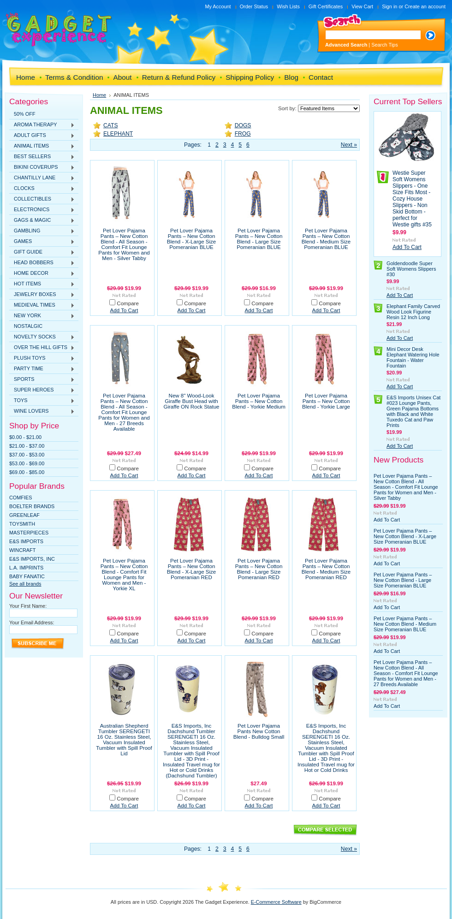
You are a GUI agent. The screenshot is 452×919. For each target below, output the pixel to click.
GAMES (42, 241)
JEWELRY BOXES (42, 294)
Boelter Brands (31, 506)
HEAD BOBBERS (42, 263)
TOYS (42, 400)
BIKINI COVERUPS (42, 167)
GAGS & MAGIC (42, 220)
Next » (349, 145)
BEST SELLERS (42, 157)
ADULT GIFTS (42, 135)
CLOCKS (42, 188)
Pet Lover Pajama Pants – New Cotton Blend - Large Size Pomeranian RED (259, 569)
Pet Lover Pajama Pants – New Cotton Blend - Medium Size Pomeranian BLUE (326, 239)
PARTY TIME (42, 369)
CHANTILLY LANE (42, 178)
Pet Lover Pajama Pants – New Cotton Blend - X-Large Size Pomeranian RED (191, 569)
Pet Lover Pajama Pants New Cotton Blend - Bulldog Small (258, 731)
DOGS (243, 125)
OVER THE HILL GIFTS (42, 347)
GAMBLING (42, 231)
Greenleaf (24, 515)
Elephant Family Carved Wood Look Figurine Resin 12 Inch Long (413, 311)
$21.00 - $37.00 (26, 446)
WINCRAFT (22, 550)
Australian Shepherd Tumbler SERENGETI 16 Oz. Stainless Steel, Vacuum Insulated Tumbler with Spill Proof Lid (124, 739)
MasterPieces (28, 532)
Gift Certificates (326, 6)
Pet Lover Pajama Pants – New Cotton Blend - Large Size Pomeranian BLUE (259, 239)
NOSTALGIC (28, 326)
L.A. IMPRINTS (26, 567)
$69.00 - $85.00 (26, 472)
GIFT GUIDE (42, 252)
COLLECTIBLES (42, 199)
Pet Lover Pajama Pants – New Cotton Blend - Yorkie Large (326, 401)
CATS (110, 125)
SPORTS (42, 379)
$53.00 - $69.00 (26, 463)
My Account (218, 6)
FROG (243, 133)
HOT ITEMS (42, 284)
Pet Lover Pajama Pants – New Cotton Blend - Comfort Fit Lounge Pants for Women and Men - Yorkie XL (124, 574)
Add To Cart (124, 310)
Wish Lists (288, 6)
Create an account (425, 6)
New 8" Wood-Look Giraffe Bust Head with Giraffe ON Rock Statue (191, 401)
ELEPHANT (118, 133)
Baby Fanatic (27, 576)
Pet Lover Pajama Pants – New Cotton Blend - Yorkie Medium (258, 401)
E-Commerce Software (276, 902)
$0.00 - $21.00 (25, 437)
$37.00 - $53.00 (26, 454)
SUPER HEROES (42, 390)
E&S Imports (26, 541)
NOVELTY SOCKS (42, 337)
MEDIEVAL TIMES (42, 305)
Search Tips (384, 44)
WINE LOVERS (42, 411)
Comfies (20, 497)
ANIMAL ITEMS (42, 146)
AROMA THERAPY (42, 125)
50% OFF (25, 114)
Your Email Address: (31, 622)
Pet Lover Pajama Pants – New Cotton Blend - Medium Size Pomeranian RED (326, 569)
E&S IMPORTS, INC (32, 559)
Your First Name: (28, 606)
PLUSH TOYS (42, 358)
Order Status (254, 6)
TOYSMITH (22, 524)
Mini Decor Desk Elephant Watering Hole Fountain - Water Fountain (413, 357)
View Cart (362, 6)
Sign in (389, 6)
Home (99, 95)
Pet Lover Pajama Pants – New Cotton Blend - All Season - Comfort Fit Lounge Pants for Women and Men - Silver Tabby (123, 244)
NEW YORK (42, 316)
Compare (128, 303)
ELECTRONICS (42, 210)
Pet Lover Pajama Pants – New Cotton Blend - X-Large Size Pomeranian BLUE (191, 239)
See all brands (25, 584)
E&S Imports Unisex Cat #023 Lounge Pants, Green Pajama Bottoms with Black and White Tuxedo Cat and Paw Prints (413, 411)
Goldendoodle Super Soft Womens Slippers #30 (411, 269)
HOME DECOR (42, 273)
